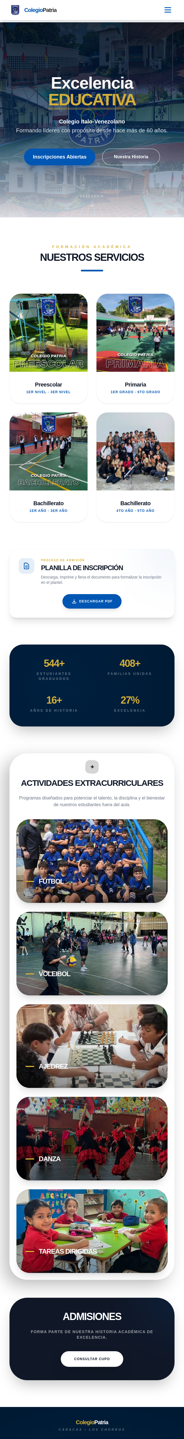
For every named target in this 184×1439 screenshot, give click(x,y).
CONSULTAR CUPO (92, 1359)
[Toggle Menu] (168, 10)
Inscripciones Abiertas (59, 157)
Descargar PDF (92, 601)
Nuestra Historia (131, 156)
